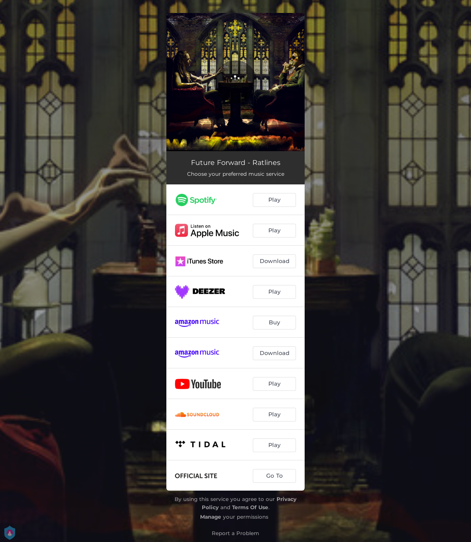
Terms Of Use (250, 507)
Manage (210, 516)
